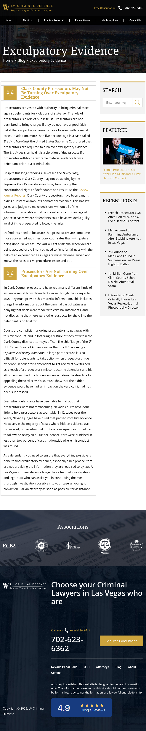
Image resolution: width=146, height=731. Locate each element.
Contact (56, 673)
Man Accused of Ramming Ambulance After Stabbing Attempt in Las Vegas (124, 236)
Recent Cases (82, 20)
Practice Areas (52, 20)
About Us (28, 20)
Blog (118, 667)
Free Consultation (104, 8)
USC (86, 667)
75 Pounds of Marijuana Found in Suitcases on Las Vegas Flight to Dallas (124, 258)
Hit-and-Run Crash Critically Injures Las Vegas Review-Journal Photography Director (123, 301)
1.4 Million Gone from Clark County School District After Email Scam (123, 280)
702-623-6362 (67, 643)
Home (8, 20)
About (132, 667)
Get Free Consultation (121, 641)
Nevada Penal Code (64, 667)
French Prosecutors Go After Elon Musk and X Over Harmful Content (122, 174)
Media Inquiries (110, 20)
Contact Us (135, 20)
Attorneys (102, 667)
